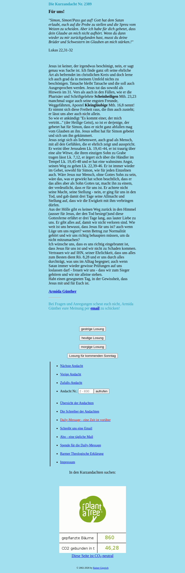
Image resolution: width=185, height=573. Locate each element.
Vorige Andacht (70, 374)
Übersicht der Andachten (77, 403)
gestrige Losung (92, 329)
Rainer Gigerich (100, 567)
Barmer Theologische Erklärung (82, 454)
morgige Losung (92, 347)
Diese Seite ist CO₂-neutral (92, 554)
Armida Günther (63, 291)
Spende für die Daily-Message (80, 445)
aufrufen (101, 391)
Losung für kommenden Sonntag (92, 356)
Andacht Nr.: (69, 391)
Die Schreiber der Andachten (79, 411)
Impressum (67, 462)
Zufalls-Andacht (71, 383)
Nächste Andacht (71, 366)
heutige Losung (92, 338)
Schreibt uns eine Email (76, 428)
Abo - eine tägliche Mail (76, 437)
